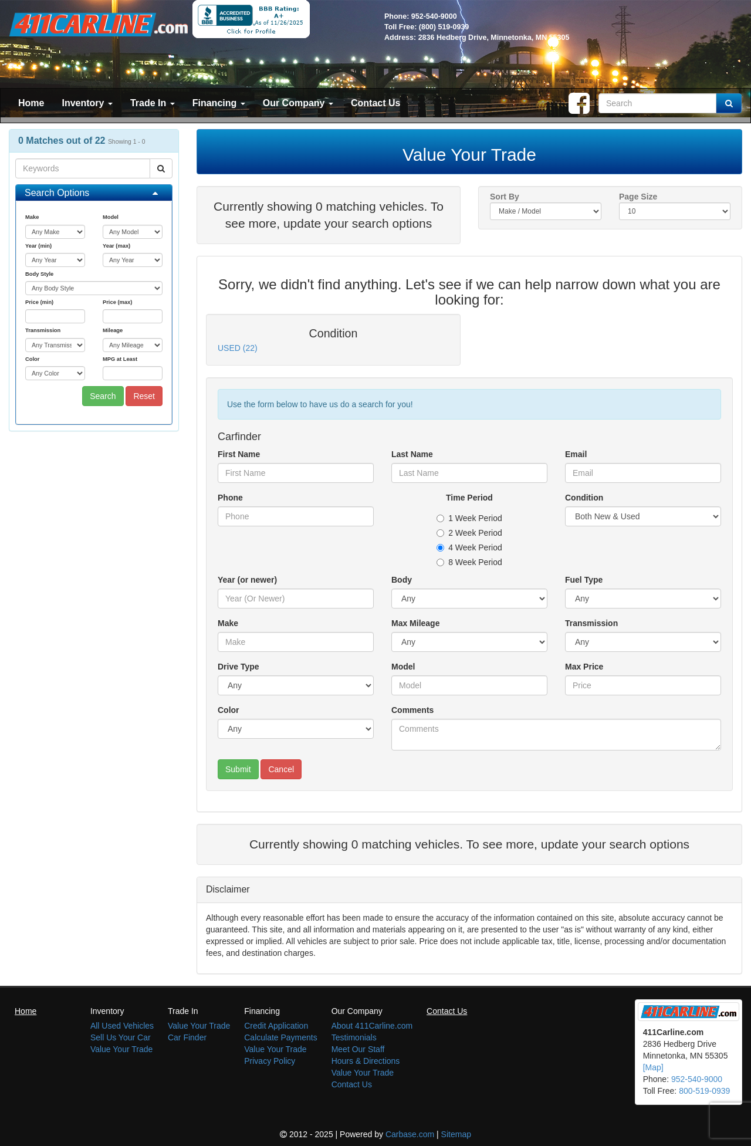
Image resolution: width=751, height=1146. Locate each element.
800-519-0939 (704, 1091)
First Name (239, 454)
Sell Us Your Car (120, 1037)
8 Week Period (469, 562)
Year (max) (116, 246)
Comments (412, 710)
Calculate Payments (280, 1037)
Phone (230, 497)
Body (401, 579)
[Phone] (296, 516)
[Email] (643, 473)
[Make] (296, 642)
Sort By (504, 196)
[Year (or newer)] (296, 599)
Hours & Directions (365, 1061)
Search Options (57, 193)
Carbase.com (409, 1134)
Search (103, 396)
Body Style (39, 274)
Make (32, 217)
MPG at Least (120, 359)
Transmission (42, 330)
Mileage (113, 330)
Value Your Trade (121, 1049)
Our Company (298, 103)
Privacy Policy (269, 1061)
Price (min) (39, 302)
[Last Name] (469, 473)
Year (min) (38, 246)
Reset (144, 396)
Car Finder (187, 1037)
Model (111, 217)
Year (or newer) (247, 579)
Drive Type (238, 666)
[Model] (469, 685)
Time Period (469, 497)
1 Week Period (469, 518)
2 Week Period (469, 532)
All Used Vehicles (122, 1025)
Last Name (412, 454)
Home (31, 103)
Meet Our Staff (358, 1049)
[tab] (94, 193)
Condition (584, 497)
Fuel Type (584, 579)
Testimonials (354, 1037)
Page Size (638, 196)
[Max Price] (643, 685)
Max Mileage (415, 623)
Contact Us (375, 103)
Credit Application (276, 1025)
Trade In (152, 103)
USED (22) (238, 348)
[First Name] (296, 473)
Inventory (87, 103)
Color (32, 359)
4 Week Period (469, 547)
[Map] (653, 1067)
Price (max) (117, 302)
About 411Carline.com (372, 1025)
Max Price (584, 666)
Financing (218, 103)
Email (576, 454)
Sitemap (456, 1134)
